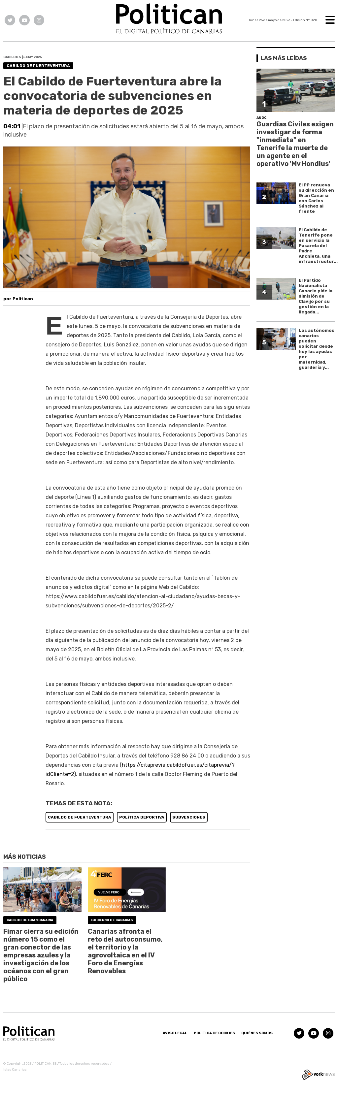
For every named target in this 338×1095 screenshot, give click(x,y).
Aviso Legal (175, 1033)
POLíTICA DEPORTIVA (141, 817)
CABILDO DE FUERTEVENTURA (79, 817)
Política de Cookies (214, 1033)
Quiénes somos (257, 1033)
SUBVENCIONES (188, 817)
